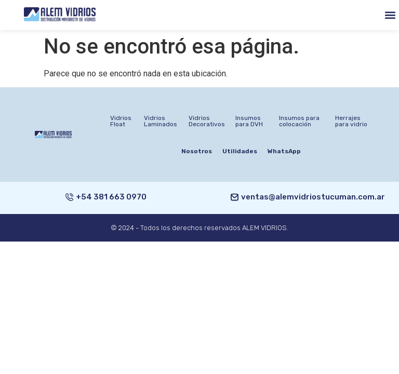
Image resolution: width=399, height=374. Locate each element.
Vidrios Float (120, 121)
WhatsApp (284, 151)
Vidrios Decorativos (207, 121)
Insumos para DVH (249, 121)
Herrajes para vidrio (351, 121)
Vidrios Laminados (160, 121)
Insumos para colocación (299, 121)
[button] (390, 14)
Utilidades (239, 151)
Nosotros (196, 151)
